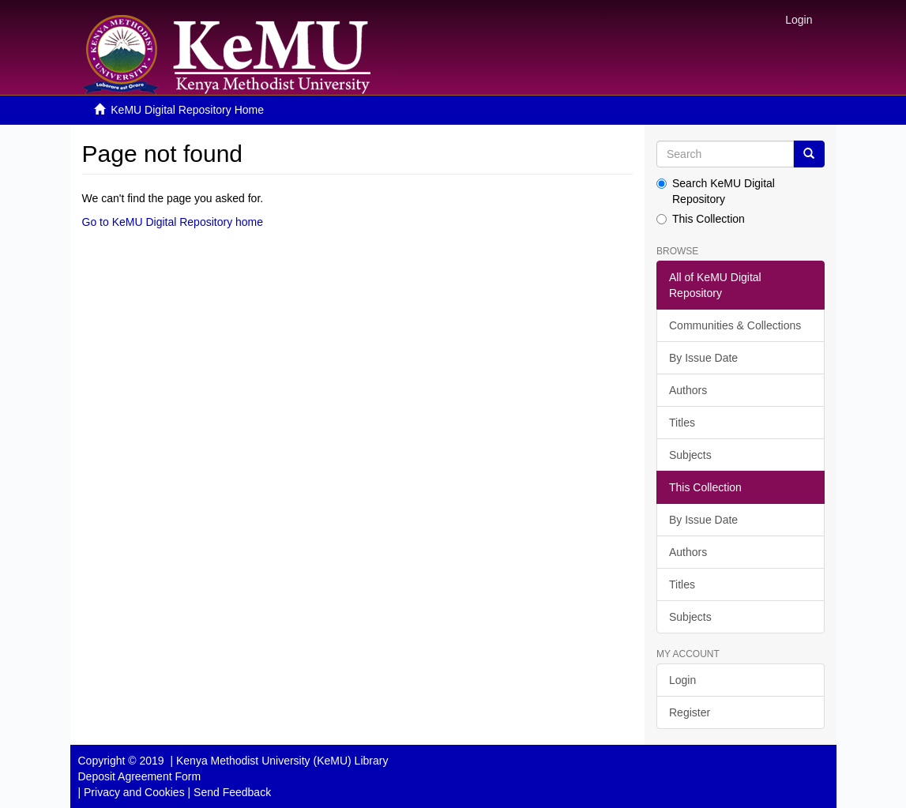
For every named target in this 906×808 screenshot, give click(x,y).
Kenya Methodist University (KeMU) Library (282, 760)
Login (682, 680)
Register (689, 712)
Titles (682, 422)
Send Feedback (232, 792)
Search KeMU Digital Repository (715, 191)
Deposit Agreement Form (139, 776)
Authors (688, 390)
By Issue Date (703, 357)
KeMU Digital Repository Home (187, 109)
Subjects (690, 455)
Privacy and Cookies (134, 792)
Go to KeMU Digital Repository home (173, 222)
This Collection (700, 218)
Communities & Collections (735, 325)
